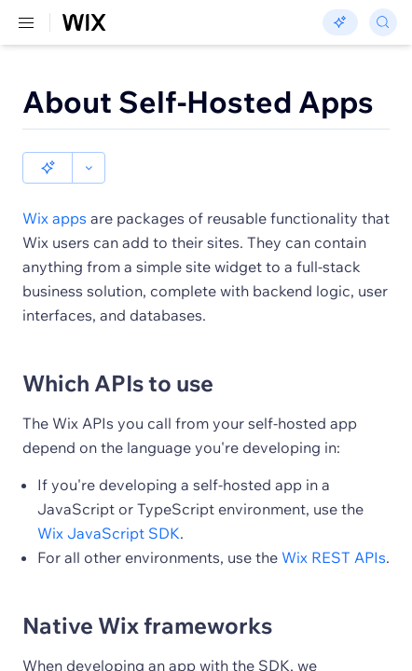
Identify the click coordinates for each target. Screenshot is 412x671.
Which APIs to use (117, 351)
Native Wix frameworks (147, 594)
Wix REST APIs (334, 525)
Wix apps (54, 186)
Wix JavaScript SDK (108, 501)
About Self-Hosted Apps (198, 101)
